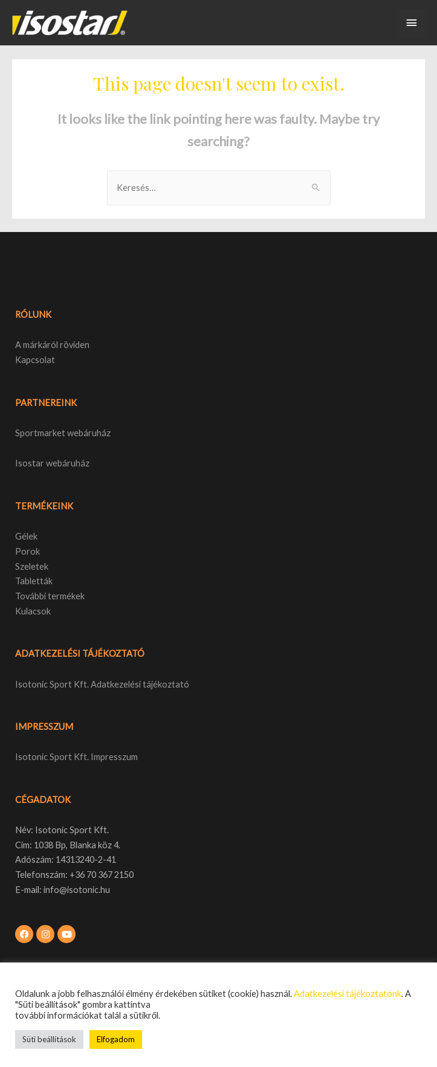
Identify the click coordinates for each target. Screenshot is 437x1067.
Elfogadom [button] (116, 1039)
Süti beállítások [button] (49, 1039)
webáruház (66, 463)
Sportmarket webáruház (63, 433)
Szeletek (31, 566)
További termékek (50, 596)
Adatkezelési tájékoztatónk (347, 993)
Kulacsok (33, 611)
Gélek (26, 536)
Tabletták (34, 581)
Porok (27, 551)
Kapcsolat (35, 360)
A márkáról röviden (52, 345)
